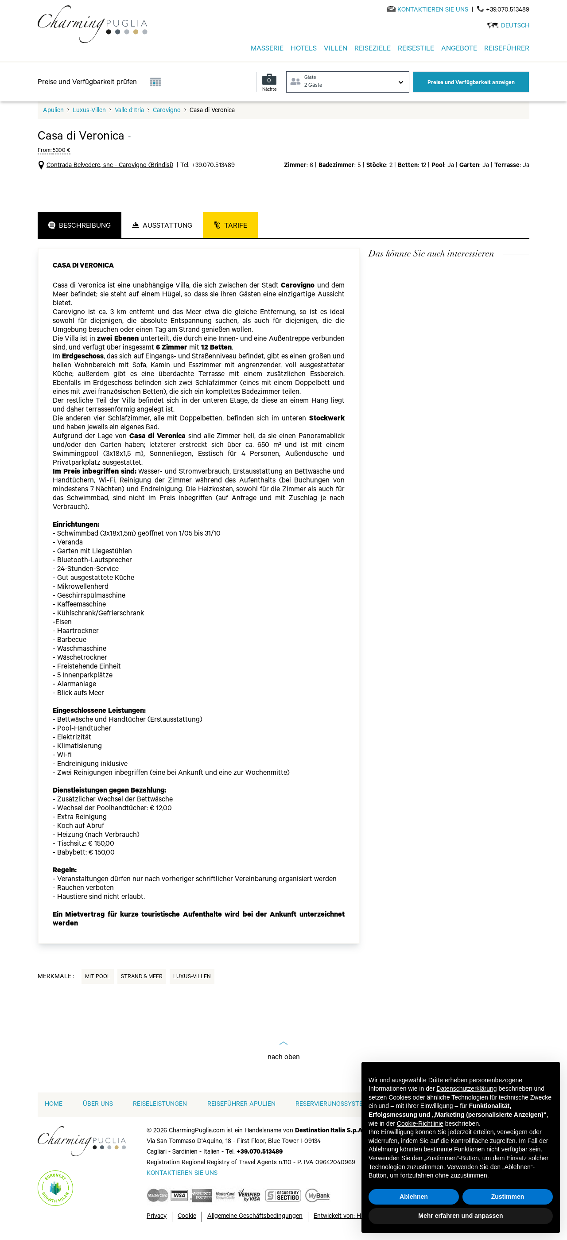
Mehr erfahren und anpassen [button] (460, 1215)
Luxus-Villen (89, 111)
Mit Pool (97, 977)
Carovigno (167, 111)
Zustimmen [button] (507, 1196)
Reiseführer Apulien (241, 1104)
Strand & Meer (142, 977)
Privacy (157, 1217)
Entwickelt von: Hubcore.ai (350, 1217)
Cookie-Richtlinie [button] (420, 1123)
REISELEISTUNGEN (160, 1104)
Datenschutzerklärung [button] (466, 1088)
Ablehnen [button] (414, 1196)
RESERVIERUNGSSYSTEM (331, 1104)
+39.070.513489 (507, 10)
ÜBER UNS (98, 1104)
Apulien (53, 111)
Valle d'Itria (129, 111)
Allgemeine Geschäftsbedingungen (255, 1217)
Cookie (187, 1217)
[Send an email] (432, 10)
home (53, 1104)
